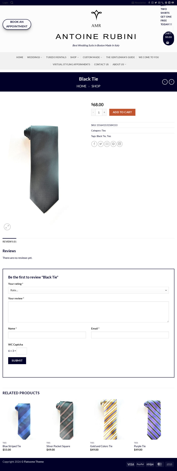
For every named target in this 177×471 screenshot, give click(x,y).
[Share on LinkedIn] (120, 144)
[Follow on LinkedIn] (169, 3)
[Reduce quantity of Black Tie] (93, 112)
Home (19, 57)
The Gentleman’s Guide (120, 57)
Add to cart (122, 112)
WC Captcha (15, 344)
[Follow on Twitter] (156, 3)
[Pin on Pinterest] (113, 144)
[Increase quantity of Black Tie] (104, 112)
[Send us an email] (159, 3)
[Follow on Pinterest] (166, 3)
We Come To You (149, 57)
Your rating (15, 283)
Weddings (34, 57)
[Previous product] (171, 82)
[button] (5, 2)
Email (95, 328)
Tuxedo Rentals (56, 57)
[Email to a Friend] (107, 144)
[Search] (11, 2)
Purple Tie (140, 446)
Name (12, 328)
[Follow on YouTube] (173, 3)
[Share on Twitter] (101, 144)
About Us (119, 64)
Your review (16, 298)
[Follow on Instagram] (152, 3)
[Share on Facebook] (94, 144)
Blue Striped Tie (12, 446)
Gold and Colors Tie (101, 446)
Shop (74, 57)
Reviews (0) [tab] (9, 241)
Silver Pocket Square (58, 446)
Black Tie (101, 136)
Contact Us (101, 64)
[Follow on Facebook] (149, 3)
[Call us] (163, 3)
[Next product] (165, 82)
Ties (104, 130)
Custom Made (92, 57)
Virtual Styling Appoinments (71, 64)
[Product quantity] (98, 112)
